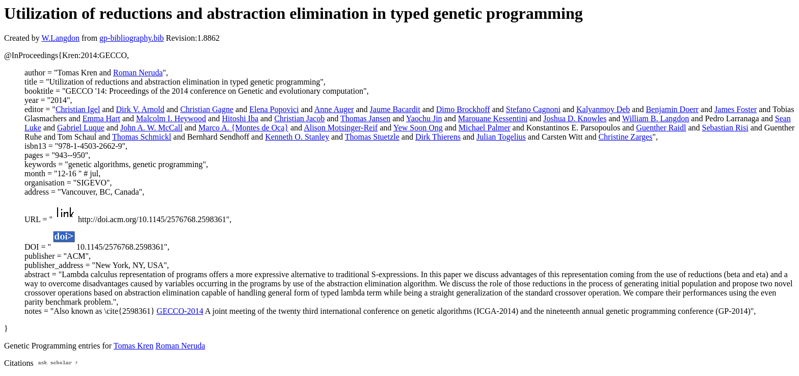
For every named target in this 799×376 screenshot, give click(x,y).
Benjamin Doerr (672, 109)
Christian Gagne (206, 109)
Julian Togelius (501, 136)
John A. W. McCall (151, 127)
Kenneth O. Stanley (297, 136)
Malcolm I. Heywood (171, 118)
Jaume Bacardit (395, 109)
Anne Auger (334, 109)
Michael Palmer (485, 127)
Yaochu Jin (424, 118)
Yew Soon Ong (418, 127)
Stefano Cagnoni (533, 109)
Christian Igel (78, 109)
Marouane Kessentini (492, 118)
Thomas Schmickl (141, 136)
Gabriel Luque (80, 127)
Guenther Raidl (661, 127)
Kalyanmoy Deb (603, 109)
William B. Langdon (655, 118)
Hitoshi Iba (240, 118)
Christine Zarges (625, 136)
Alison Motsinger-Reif (341, 127)
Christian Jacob (299, 118)
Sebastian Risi (725, 127)
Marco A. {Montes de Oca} (243, 127)
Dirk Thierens (438, 136)
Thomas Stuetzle (372, 136)
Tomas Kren (133, 345)
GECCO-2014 (179, 311)
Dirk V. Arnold (140, 109)
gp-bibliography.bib (131, 38)
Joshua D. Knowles (574, 118)
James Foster (735, 109)
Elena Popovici (274, 109)
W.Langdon (60, 38)
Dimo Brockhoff (463, 109)
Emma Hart (101, 118)
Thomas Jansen (365, 118)
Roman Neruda (138, 72)
